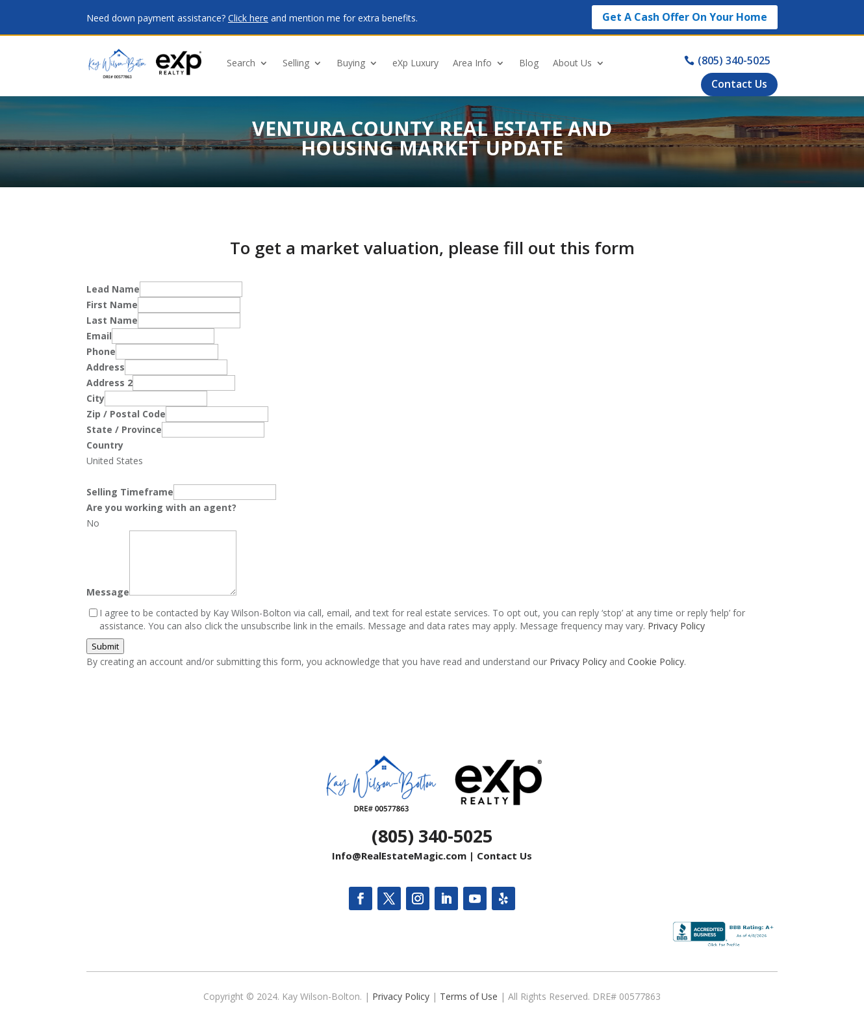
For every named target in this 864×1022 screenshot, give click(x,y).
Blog (529, 63)
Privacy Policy (676, 626)
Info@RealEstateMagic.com (399, 855)
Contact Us (504, 855)
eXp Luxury (415, 63)
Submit (105, 646)
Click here (248, 18)
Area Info (472, 63)
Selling (296, 63)
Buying (351, 63)
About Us (572, 63)
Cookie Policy (656, 661)
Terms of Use (469, 996)
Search (241, 63)
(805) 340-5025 (432, 836)
